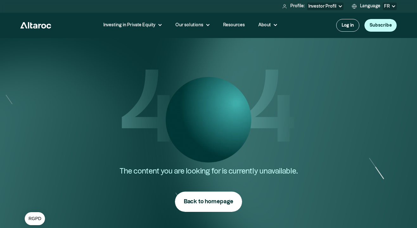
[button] (35, 218)
